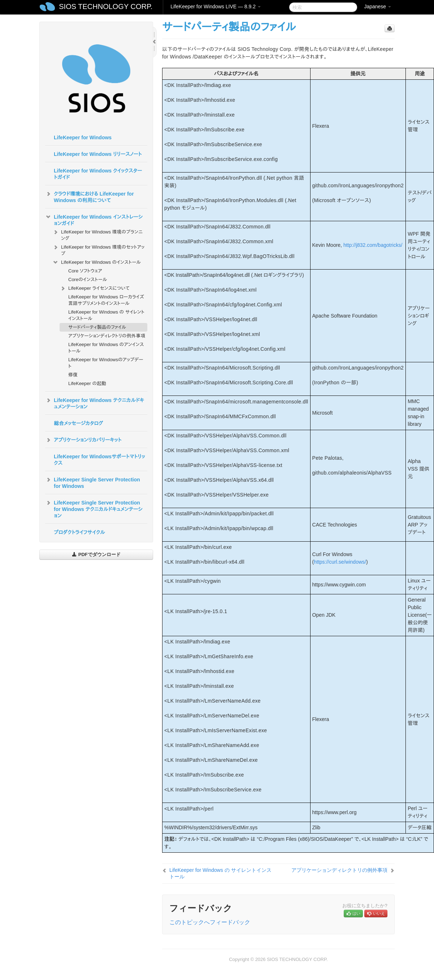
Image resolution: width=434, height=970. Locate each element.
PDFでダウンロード (96, 554)
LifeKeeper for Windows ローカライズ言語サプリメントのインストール (106, 300)
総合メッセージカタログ (78, 423)
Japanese (377, 6)
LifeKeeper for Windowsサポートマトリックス (99, 460)
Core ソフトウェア (85, 271)
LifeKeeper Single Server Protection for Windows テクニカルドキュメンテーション (94, 508)
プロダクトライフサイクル (79, 532)
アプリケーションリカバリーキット (83, 440)
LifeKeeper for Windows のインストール (96, 262)
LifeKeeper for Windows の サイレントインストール (106, 315)
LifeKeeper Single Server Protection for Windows (92, 482)
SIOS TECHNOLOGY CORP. (105, 6)
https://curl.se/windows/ (340, 562)
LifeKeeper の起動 (87, 383)
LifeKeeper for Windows (83, 137)
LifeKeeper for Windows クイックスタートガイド (98, 174)
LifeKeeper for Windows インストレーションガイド (94, 219)
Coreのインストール (87, 279)
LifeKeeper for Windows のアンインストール (106, 348)
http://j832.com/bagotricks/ (372, 245)
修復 (73, 374)
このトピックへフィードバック (209, 922)
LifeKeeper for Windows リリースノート (98, 154)
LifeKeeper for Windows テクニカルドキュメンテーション (94, 403)
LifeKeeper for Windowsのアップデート (105, 363)
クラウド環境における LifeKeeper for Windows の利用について (89, 196)
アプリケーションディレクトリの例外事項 (106, 335)
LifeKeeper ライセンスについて (95, 288)
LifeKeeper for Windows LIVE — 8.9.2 (215, 6)
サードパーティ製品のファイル (97, 327)
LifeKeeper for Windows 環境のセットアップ (98, 249)
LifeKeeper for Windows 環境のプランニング (97, 234)
